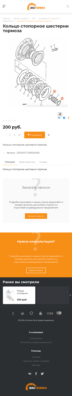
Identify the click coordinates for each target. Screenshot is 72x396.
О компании (36, 332)
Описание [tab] (10, 162)
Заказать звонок (36, 216)
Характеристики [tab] (27, 162)
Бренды (36, 365)
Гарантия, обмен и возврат (36, 361)
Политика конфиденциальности (36, 342)
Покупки (36, 357)
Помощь (36, 350)
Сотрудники (36, 338)
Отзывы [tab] (43, 162)
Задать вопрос (36, 270)
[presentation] (70, 295)
